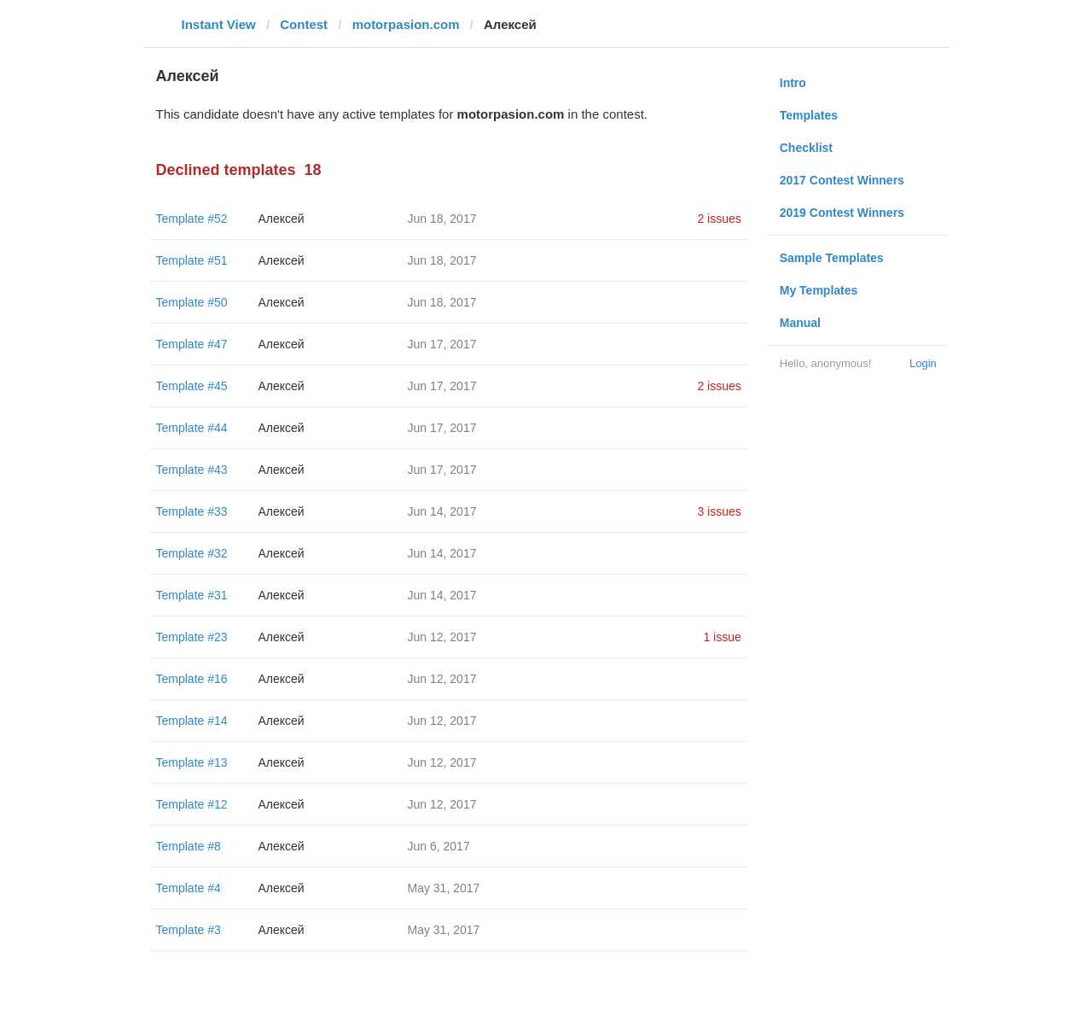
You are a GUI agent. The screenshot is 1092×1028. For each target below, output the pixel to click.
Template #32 (192, 553)
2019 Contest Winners (842, 212)
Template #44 (192, 428)
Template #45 (192, 386)
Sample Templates (832, 258)
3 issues (719, 511)
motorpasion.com (406, 24)
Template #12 (192, 804)
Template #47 (192, 344)
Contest (304, 24)
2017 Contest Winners (842, 180)
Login (923, 363)
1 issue (722, 637)
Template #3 (188, 930)
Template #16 (192, 679)
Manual (800, 323)
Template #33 (192, 511)
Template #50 (192, 302)
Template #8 (188, 846)
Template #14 (192, 720)
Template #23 (192, 637)
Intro (793, 83)
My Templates (819, 290)
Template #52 (192, 218)
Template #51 (192, 260)
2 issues (719, 218)
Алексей (281, 218)
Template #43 (192, 469)
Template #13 (192, 762)
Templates (809, 115)
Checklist (806, 148)
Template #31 (192, 595)
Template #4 (188, 888)
